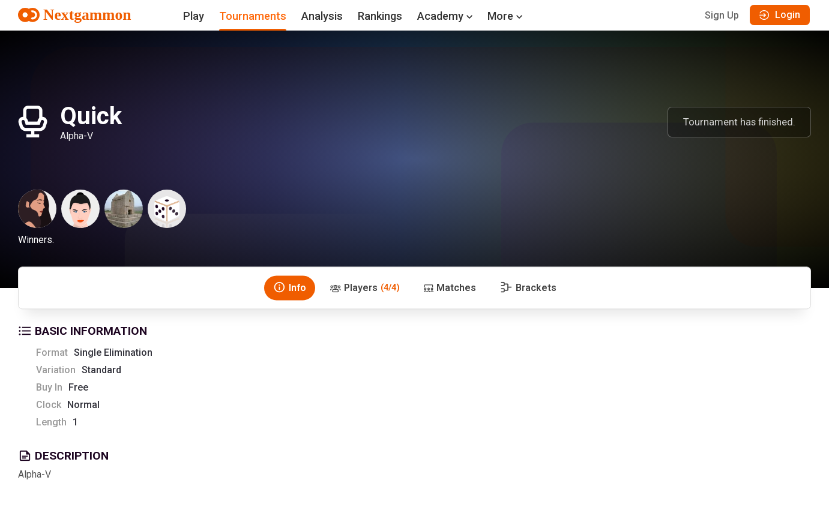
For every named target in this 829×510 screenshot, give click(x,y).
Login (779, 14)
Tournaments (252, 16)
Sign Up (722, 15)
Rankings (380, 16)
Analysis (322, 16)
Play (193, 16)
